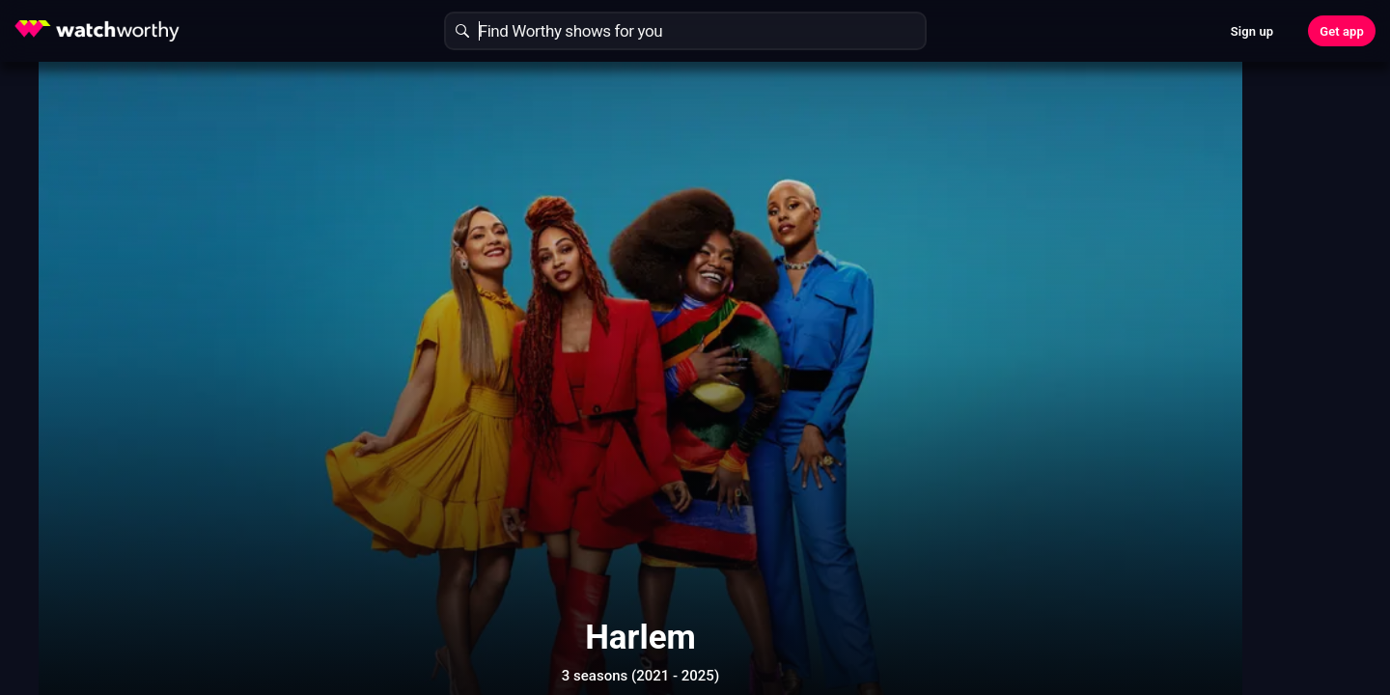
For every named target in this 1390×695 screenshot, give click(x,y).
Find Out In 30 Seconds (1096, 217)
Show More (868, 590)
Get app (1342, 31)
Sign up (1252, 31)
